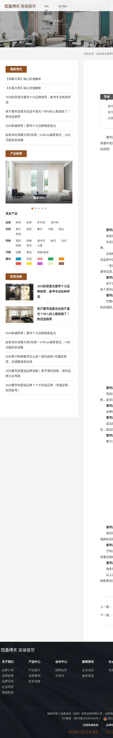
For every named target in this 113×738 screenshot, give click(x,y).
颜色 (8, 259)
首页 (46, 6)
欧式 (53, 240)
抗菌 (18, 252)
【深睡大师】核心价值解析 (23, 78)
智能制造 (8, 692)
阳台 (61, 229)
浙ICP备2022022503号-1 (87, 718)
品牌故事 (8, 675)
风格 (8, 240)
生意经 (59, 675)
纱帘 (29, 222)
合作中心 (65, 13)
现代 (18, 240)
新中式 (41, 240)
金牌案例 (34, 675)
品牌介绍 (8, 670)
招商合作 (61, 670)
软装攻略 (34, 681)
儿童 (39, 245)
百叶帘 (54, 222)
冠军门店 (55, 36)
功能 (8, 252)
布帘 (18, 222)
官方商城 (65, 28)
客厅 (18, 229)
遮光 (29, 252)
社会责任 (65, 21)
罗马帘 (41, 222)
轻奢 (29, 240)
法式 (64, 240)
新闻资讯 (46, 21)
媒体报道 (88, 675)
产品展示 (34, 670)
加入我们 (46, 28)
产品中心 (46, 13)
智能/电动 (42, 252)
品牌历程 (8, 681)
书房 (50, 229)
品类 (8, 222)
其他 (18, 234)
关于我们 (62, 6)
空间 (8, 229)
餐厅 (39, 229)
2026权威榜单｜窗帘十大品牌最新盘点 (31, 125)
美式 (29, 245)
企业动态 (88, 670)
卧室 (29, 229)
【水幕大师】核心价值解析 (23, 88)
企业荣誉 (8, 686)
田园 (18, 245)
